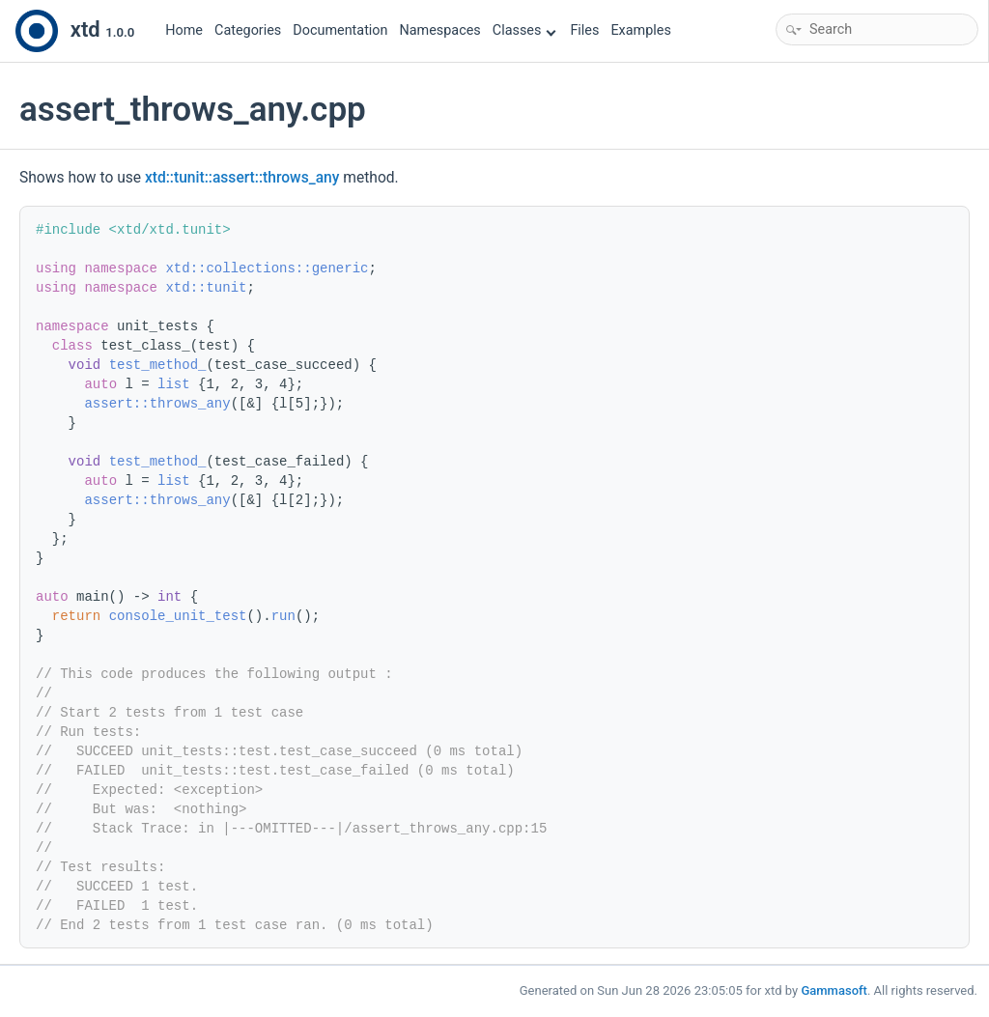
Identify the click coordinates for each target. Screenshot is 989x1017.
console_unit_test (178, 616)
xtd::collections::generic (266, 268)
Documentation (340, 30)
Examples (640, 30)
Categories (247, 30)
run (283, 616)
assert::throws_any (157, 403)
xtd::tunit (205, 288)
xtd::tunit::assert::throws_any (242, 177)
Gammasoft (834, 990)
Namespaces (440, 30)
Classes (524, 30)
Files (584, 30)
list (173, 384)
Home (184, 30)
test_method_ (158, 365)
